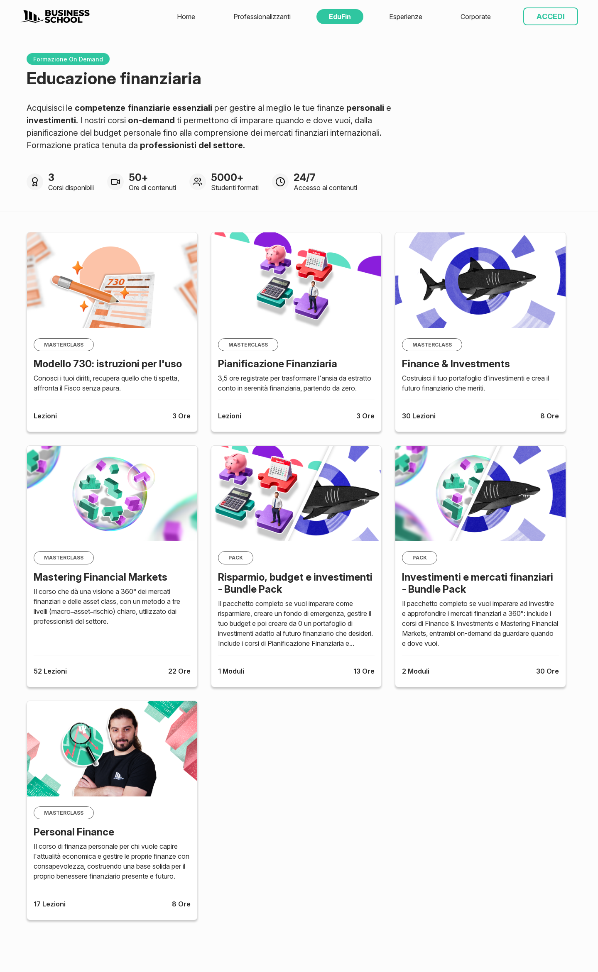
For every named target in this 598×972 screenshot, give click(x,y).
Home (186, 16)
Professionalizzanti (262, 16)
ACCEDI (551, 16)
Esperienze (405, 16)
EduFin (340, 16)
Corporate (476, 16)
